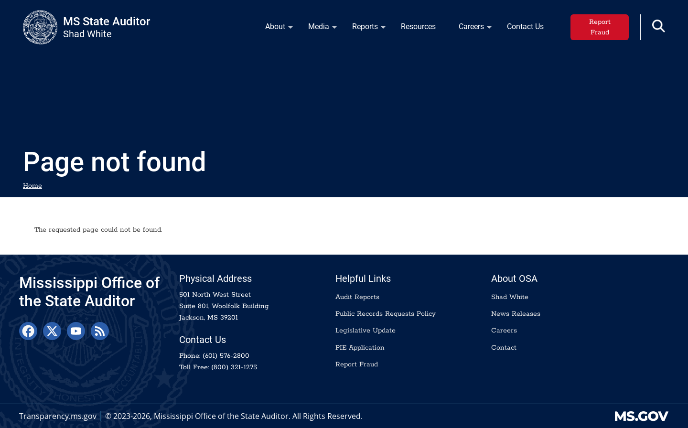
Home (32, 186)
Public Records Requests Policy (385, 314)
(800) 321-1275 (234, 367)
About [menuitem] (273, 29)
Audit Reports (357, 297)
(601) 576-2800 (226, 356)
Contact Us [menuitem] (525, 26)
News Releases (515, 314)
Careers (504, 330)
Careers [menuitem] (469, 29)
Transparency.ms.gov (58, 416)
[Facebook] (28, 331)
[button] (658, 26)
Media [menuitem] (317, 29)
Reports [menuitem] (363, 29)
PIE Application (360, 347)
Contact (503, 347)
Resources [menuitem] (418, 26)
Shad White (509, 297)
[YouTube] (76, 331)
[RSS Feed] (100, 331)
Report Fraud (600, 27)
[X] (52, 331)
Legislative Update (365, 330)
